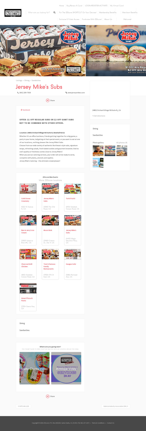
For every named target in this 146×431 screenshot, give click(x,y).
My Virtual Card (117, 6)
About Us (108, 19)
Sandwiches (36, 80)
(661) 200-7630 (25, 92)
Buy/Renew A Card (74, 6)
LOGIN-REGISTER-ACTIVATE (96, 6)
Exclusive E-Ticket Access (69, 19)
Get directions (99, 116)
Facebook (26, 110)
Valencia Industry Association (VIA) (115, 406)
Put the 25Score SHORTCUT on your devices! (77, 12)
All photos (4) (121, 142)
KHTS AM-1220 (24, 406)
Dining (27, 80)
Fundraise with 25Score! (92, 19)
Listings (19, 80)
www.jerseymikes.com (76, 92)
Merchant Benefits (129, 12)
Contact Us (110, 423)
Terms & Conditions (98, 423)
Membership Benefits (107, 12)
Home (61, 6)
